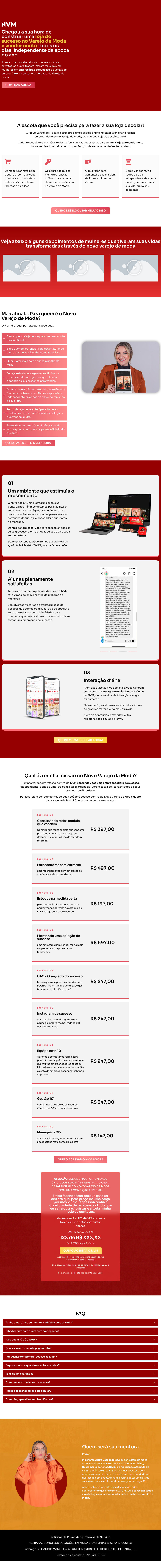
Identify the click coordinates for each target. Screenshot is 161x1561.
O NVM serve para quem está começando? (32, 1331)
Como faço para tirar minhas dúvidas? (29, 1399)
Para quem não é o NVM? (21, 1339)
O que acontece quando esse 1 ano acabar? (33, 1365)
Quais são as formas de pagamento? (28, 1348)
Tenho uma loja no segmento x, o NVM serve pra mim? (40, 1322)
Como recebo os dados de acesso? (28, 1382)
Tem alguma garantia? (19, 1373)
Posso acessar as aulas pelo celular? (28, 1390)
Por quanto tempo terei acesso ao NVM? (31, 1356)
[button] (27, 268)
